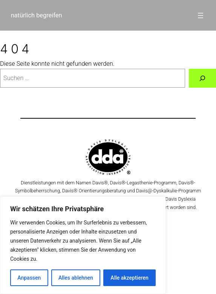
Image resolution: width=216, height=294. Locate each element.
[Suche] (202, 78)
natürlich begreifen (36, 15)
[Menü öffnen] (200, 15)
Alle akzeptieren (129, 278)
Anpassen (29, 278)
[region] (83, 245)
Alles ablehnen (75, 278)
